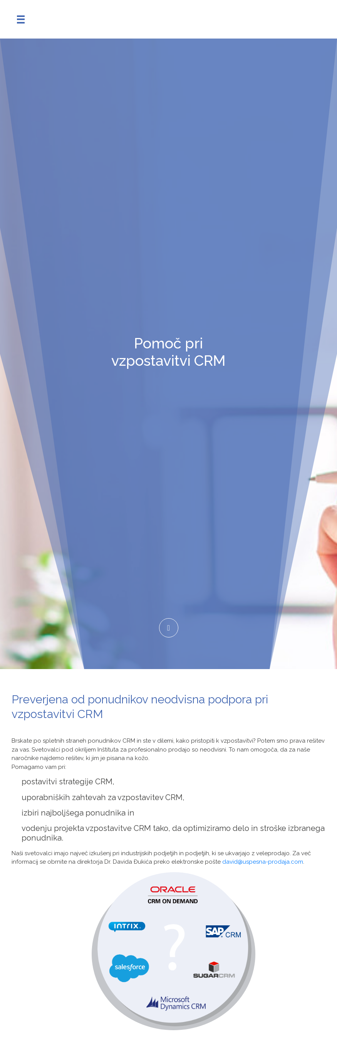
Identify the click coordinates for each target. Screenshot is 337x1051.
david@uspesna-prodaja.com (262, 861)
